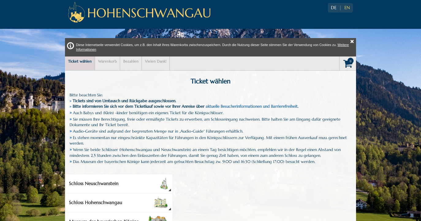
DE (333, 7)
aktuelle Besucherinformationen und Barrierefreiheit (252, 106)
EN (347, 7)
